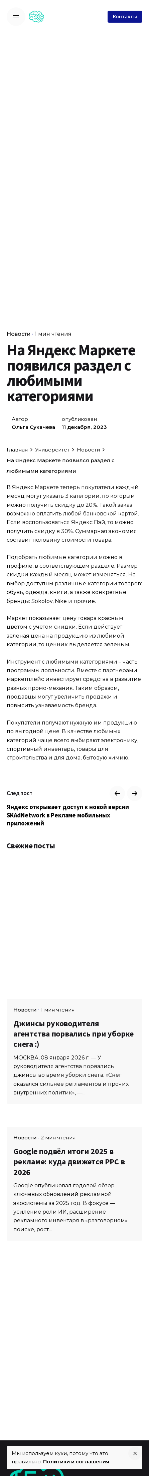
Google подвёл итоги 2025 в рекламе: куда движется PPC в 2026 (69, 1161)
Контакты (125, 16)
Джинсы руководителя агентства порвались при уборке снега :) (73, 1033)
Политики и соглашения (76, 1461)
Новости (19, 334)
